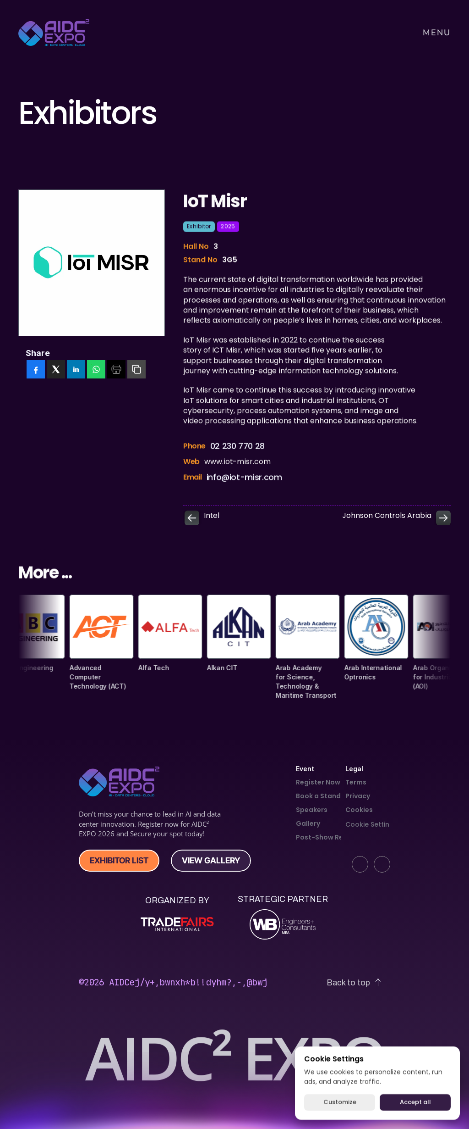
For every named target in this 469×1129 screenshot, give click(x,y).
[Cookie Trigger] (371, 824)
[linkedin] (76, 370)
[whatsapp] (96, 370)
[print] (116, 370)
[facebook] (36, 370)
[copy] (136, 370)
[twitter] (56, 370)
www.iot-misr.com (237, 467)
